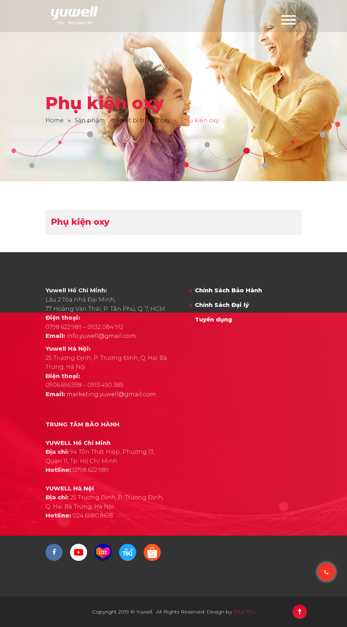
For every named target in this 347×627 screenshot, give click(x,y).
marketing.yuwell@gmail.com (111, 394)
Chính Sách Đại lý (222, 305)
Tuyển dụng (213, 319)
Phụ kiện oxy (80, 222)
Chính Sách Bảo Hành (228, 290)
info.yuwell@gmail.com (101, 336)
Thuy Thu (244, 612)
